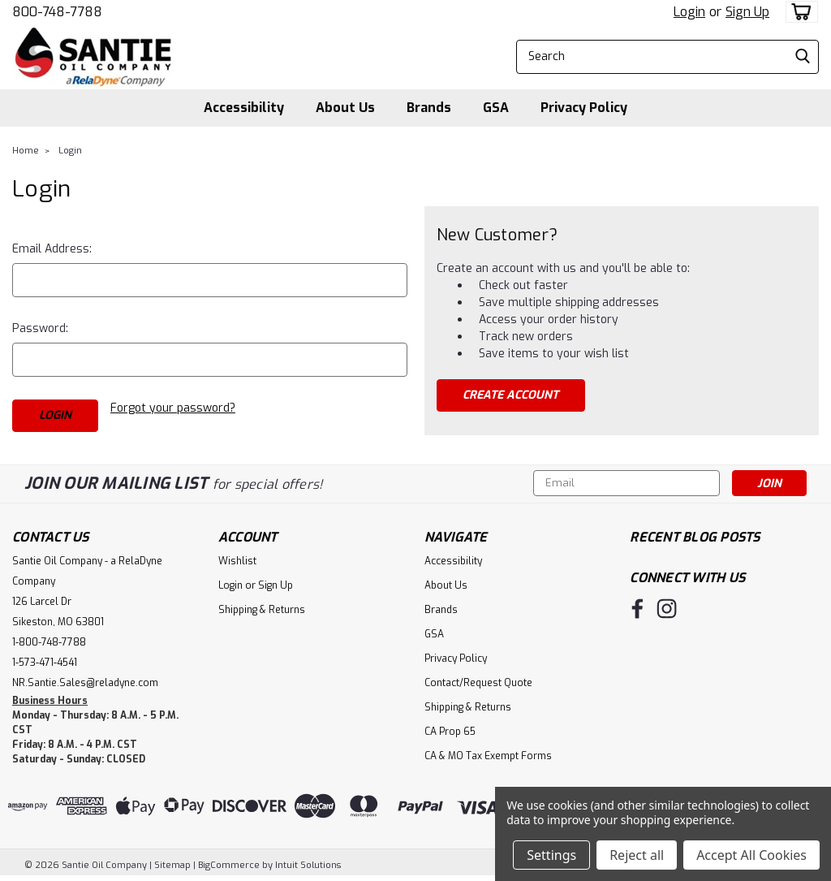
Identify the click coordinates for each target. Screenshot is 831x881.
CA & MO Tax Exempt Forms (488, 755)
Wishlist (237, 561)
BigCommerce (229, 865)
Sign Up (747, 11)
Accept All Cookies (751, 855)
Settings (551, 855)
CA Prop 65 (450, 731)
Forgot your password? (172, 408)
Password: (40, 328)
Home (25, 151)
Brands (429, 107)
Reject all (636, 855)
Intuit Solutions (308, 865)
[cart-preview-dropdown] (798, 12)
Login (689, 11)
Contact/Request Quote (478, 682)
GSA (496, 107)
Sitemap (172, 865)
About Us (345, 107)
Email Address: (52, 249)
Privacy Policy (583, 107)
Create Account (510, 395)
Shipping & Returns (261, 609)
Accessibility (244, 107)
